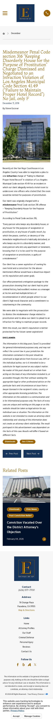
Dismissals (10, 441)
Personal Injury (26, 642)
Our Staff (26, 633)
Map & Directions (26, 610)
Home (26, 623)
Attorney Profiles (26, 628)
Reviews (26, 647)
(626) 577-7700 (26, 590)
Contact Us (26, 651)
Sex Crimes (27, 441)
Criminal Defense (26, 637)
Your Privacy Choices (38, 694)
